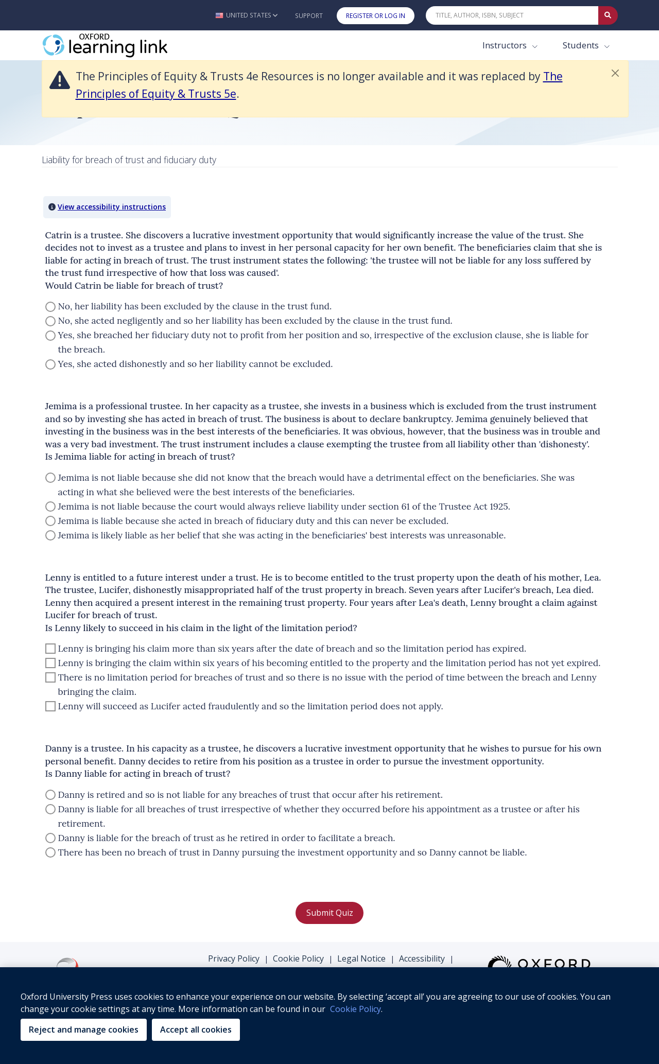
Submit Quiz (329, 912)
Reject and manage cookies (83, 1029)
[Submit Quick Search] (608, 15)
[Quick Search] (512, 15)
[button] (246, 15)
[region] (329, 1015)
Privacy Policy (233, 958)
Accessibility (422, 958)
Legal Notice (361, 958)
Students (582, 45)
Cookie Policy (298, 958)
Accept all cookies (196, 1029)
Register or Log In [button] (375, 15)
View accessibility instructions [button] (112, 207)
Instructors (505, 45)
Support (309, 15)
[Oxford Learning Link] (119, 45)
